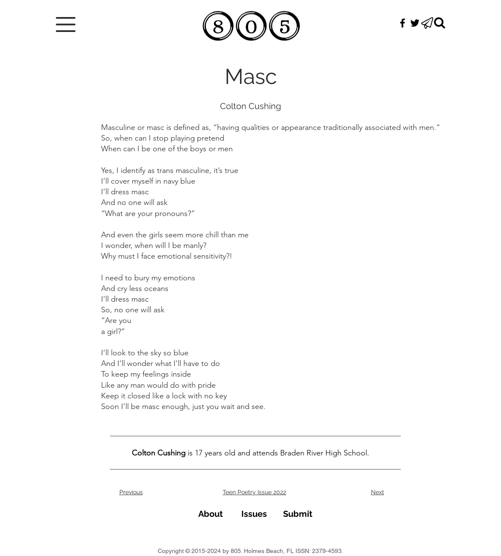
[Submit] (298, 513)
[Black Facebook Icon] (402, 23)
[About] (211, 513)
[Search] (440, 23)
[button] (65, 24)
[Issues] (254, 513)
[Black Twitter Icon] (415, 23)
